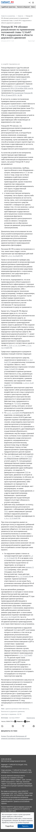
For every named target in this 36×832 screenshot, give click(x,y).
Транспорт (31, 41)
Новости (18, 721)
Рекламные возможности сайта (21, 772)
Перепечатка (30, 718)
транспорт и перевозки (8, 714)
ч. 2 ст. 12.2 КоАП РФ (11, 106)
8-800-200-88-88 (6, 759)
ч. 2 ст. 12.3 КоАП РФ (14, 413)
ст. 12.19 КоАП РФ (24, 576)
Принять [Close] (25, 826)
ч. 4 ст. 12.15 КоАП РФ (12, 518)
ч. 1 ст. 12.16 (17, 345)
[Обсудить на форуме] (23, 726)
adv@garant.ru (6, 772)
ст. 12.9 (9, 345)
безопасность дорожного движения (12, 711)
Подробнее (9, 826)
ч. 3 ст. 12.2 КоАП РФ (15, 256)
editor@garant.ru (6, 766)
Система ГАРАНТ (14, 718)
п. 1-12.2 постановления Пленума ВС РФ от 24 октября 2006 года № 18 (17, 88)
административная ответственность (17, 709)
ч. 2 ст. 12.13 (11, 456)
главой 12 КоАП (21, 79)
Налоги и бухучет (23, 7)
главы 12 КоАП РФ (11, 369)
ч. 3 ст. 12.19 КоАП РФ (11, 617)
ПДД (12, 383)
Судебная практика (8, 7)
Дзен (27, 721)
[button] (29, 2)
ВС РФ (19, 714)
